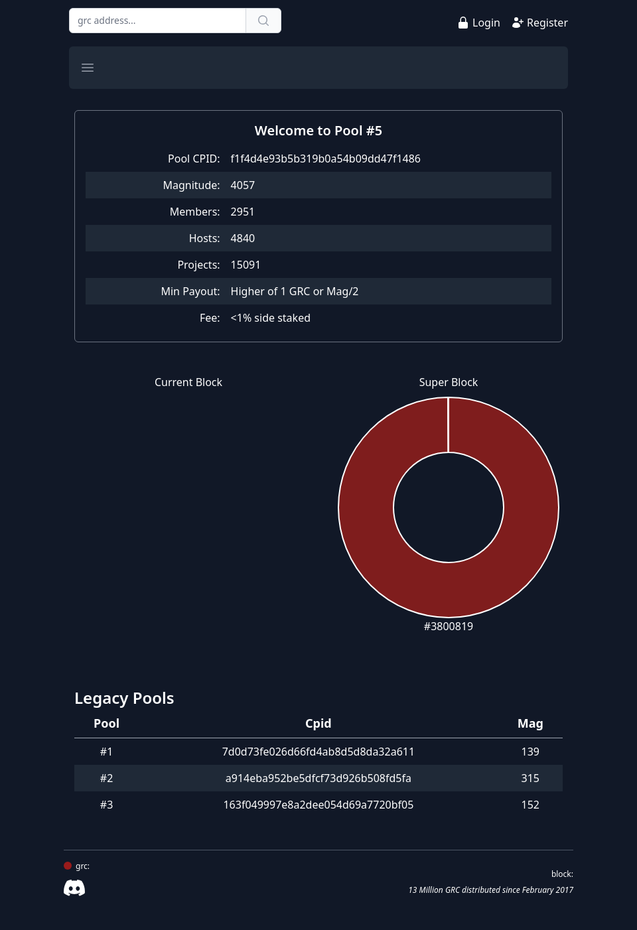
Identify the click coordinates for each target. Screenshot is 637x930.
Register (547, 22)
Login (486, 22)
